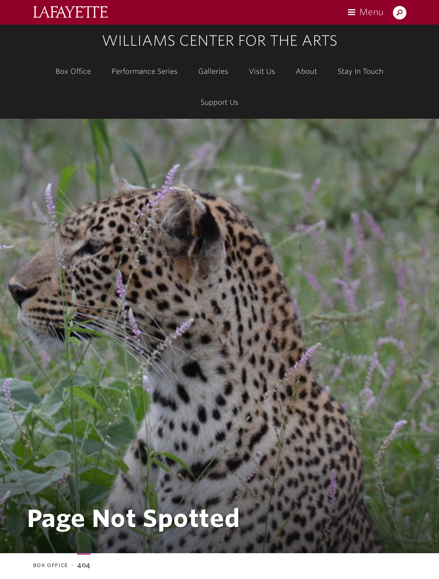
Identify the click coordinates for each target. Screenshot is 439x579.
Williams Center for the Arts (219, 40)
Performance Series (145, 71)
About (306, 71)
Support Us (219, 102)
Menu (371, 12)
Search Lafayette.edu (399, 14)
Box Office (73, 71)
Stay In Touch (360, 71)
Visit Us (262, 71)
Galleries (213, 71)
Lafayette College (70, 13)
